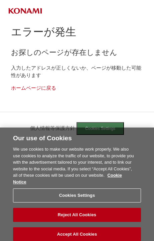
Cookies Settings (100, 128)
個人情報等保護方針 (52, 128)
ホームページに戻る (33, 88)
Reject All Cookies (77, 216)
